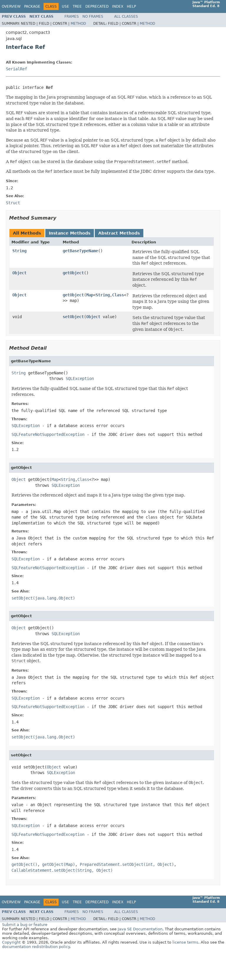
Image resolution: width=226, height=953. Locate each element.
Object (19, 272)
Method (78, 23)
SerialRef (16, 69)
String (19, 250)
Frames (71, 16)
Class (118, 295)
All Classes (126, 16)
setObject (73, 316)
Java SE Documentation (140, 929)
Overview (11, 6)
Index (117, 6)
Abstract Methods (119, 233)
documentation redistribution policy (36, 946)
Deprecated (97, 6)
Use (65, 6)
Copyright (11, 942)
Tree (77, 6)
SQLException (80, 378)
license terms (185, 942)
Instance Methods (69, 233)
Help (131, 6)
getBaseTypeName (80, 250)
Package (32, 6)
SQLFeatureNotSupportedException (47, 434)
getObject (73, 272)
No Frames (92, 16)
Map (89, 295)
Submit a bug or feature (24, 924)
